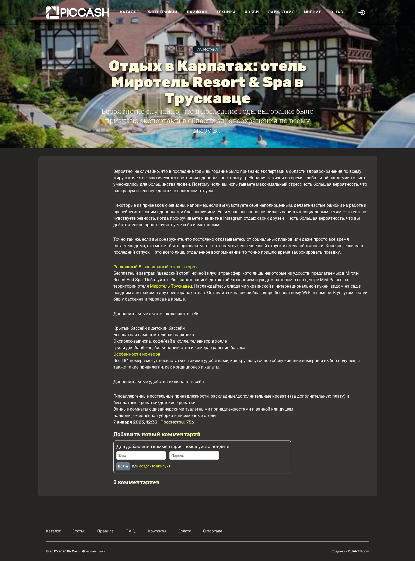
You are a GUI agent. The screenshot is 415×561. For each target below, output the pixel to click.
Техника (226, 12)
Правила (105, 531)
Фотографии (162, 12)
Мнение (313, 12)
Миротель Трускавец (171, 286)
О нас (336, 12)
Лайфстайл (281, 12)
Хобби (252, 12)
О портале (212, 531)
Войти (123, 466)
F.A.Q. (130, 531)
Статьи (78, 531)
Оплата (184, 531)
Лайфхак (197, 12)
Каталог (129, 12)
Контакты (157, 531)
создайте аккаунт (154, 466)
